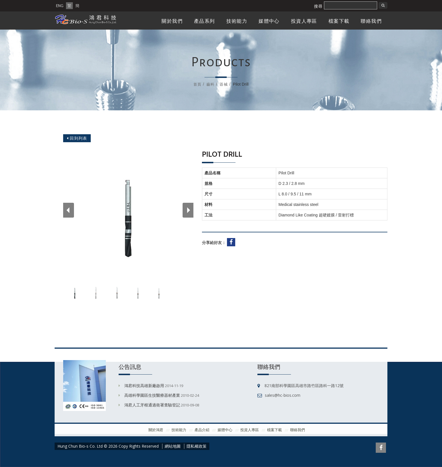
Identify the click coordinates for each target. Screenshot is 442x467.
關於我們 (172, 21)
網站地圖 (173, 446)
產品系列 (204, 21)
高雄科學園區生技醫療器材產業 (152, 395)
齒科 (210, 84)
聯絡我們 (371, 21)
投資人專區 (304, 21)
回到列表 (77, 138)
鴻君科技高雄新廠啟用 (144, 385)
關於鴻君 (155, 430)
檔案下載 (339, 21)
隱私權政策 (196, 446)
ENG (59, 5)
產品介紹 (202, 430)
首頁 (197, 84)
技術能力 (236, 21)
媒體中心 (269, 21)
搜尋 (318, 6)
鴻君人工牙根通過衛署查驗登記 (152, 405)
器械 (224, 84)
